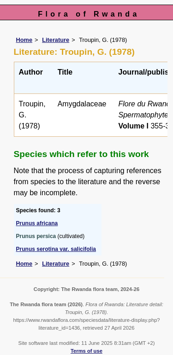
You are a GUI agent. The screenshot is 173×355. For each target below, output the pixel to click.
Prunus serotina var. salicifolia (56, 249)
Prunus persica (36, 236)
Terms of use (86, 351)
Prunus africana (37, 223)
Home (24, 39)
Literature (55, 39)
